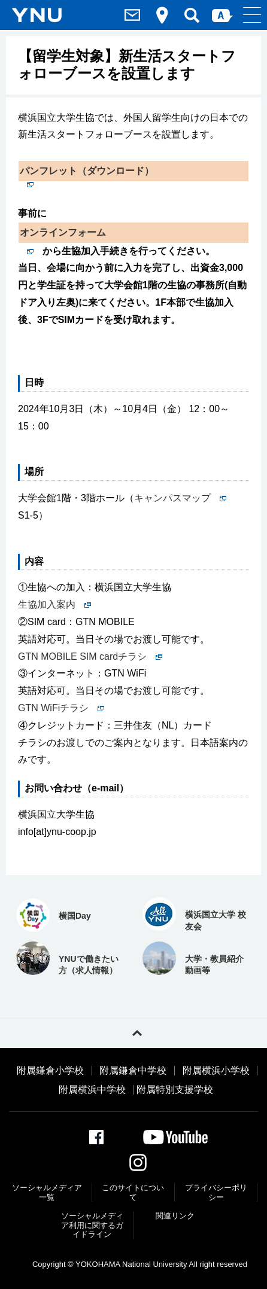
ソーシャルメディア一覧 (47, 1192)
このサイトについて (133, 1192)
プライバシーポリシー (216, 1192)
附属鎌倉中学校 (132, 1070)
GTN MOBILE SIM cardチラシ (90, 656)
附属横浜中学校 (92, 1090)
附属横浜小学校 (216, 1070)
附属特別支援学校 (174, 1090)
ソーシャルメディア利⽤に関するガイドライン (92, 1225)
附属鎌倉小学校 (50, 1070)
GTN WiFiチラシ (61, 708)
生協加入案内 (54, 604)
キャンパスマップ (180, 498)
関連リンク (175, 1215)
